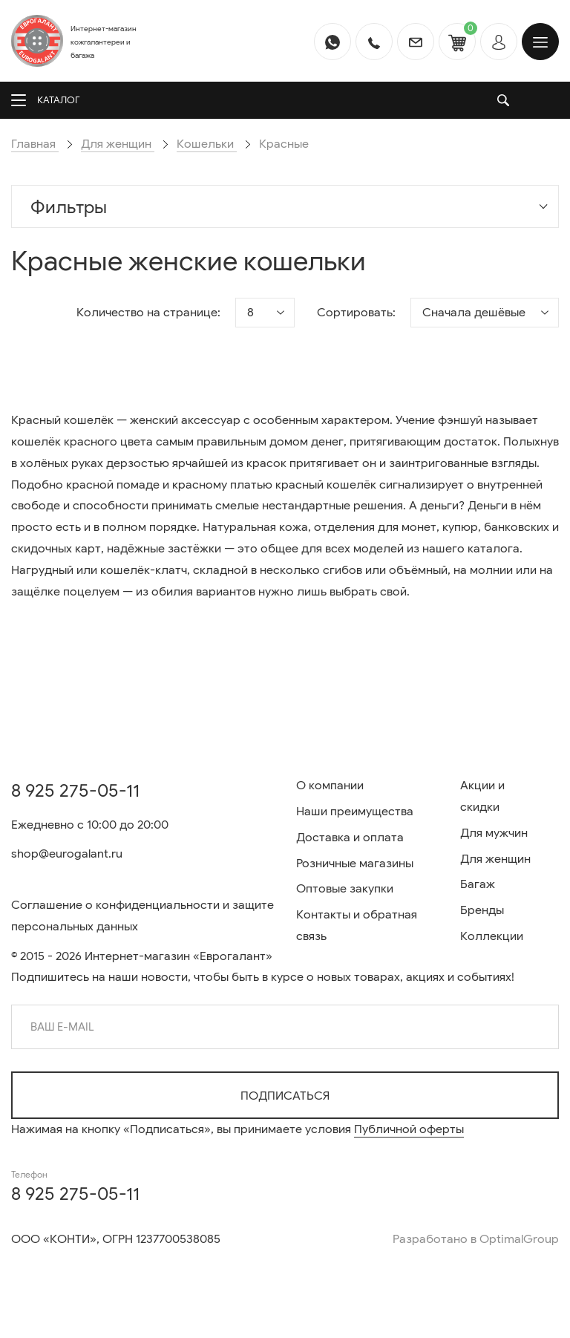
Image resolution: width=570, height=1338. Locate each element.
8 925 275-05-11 (75, 791)
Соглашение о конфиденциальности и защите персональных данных (142, 916)
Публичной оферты (409, 1129)
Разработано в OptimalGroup (476, 1239)
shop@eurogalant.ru (66, 853)
